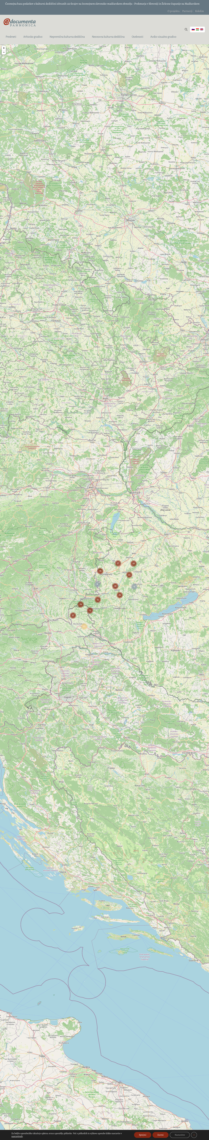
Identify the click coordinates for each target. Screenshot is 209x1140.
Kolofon (199, 11)
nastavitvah (17, 1136)
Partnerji (187, 11)
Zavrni (160, 1134)
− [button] (4, 52)
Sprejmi (142, 1134)
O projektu (174, 11)
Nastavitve (180, 1134)
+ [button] (4, 48)
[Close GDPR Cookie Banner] (194, 1135)
